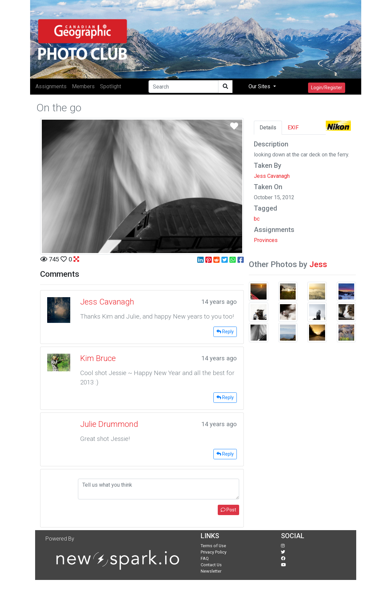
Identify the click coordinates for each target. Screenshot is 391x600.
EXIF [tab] (293, 127)
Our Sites (260, 86)
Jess (318, 264)
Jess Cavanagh (272, 176)
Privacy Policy (213, 552)
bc (257, 219)
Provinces (266, 240)
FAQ (205, 558)
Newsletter (211, 571)
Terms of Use (213, 545)
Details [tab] (268, 127)
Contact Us (211, 564)
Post (228, 509)
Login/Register (326, 87)
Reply (225, 331)
